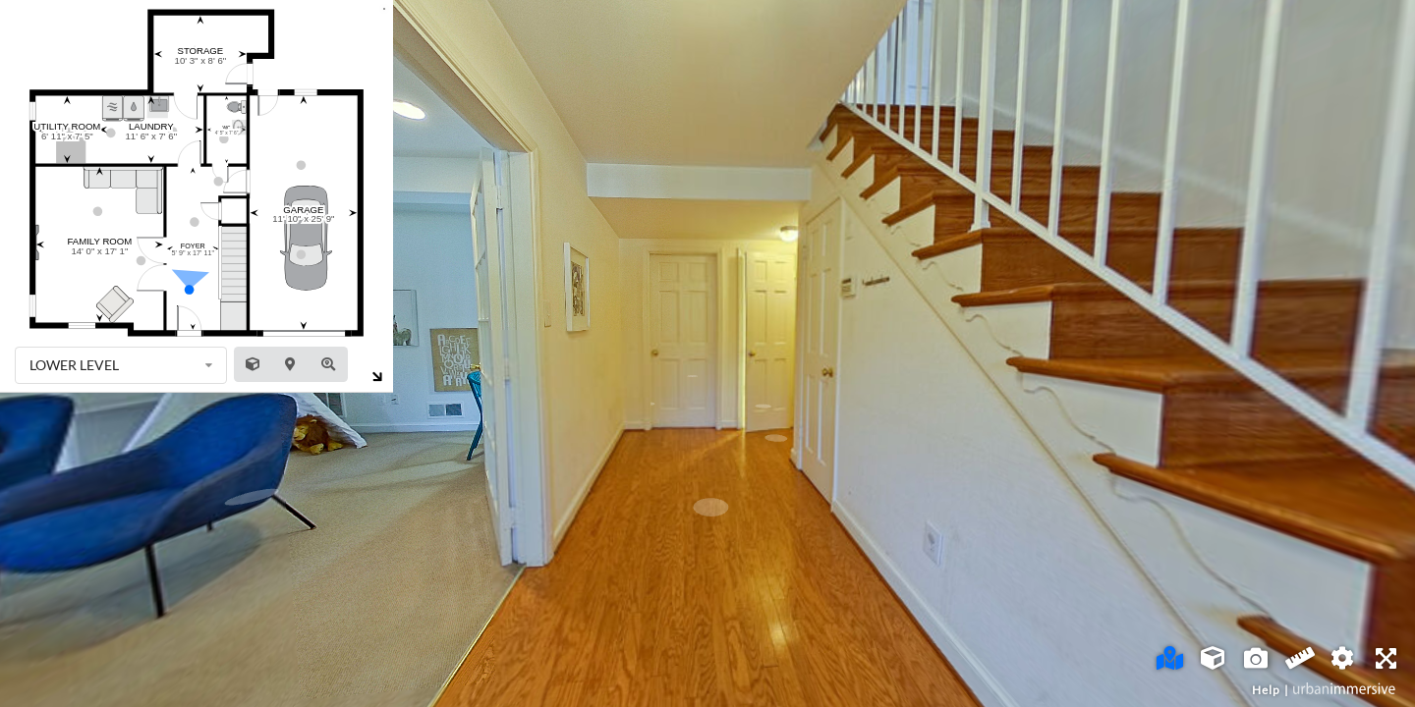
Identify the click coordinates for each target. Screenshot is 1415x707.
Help (1266, 689)
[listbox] (121, 365)
